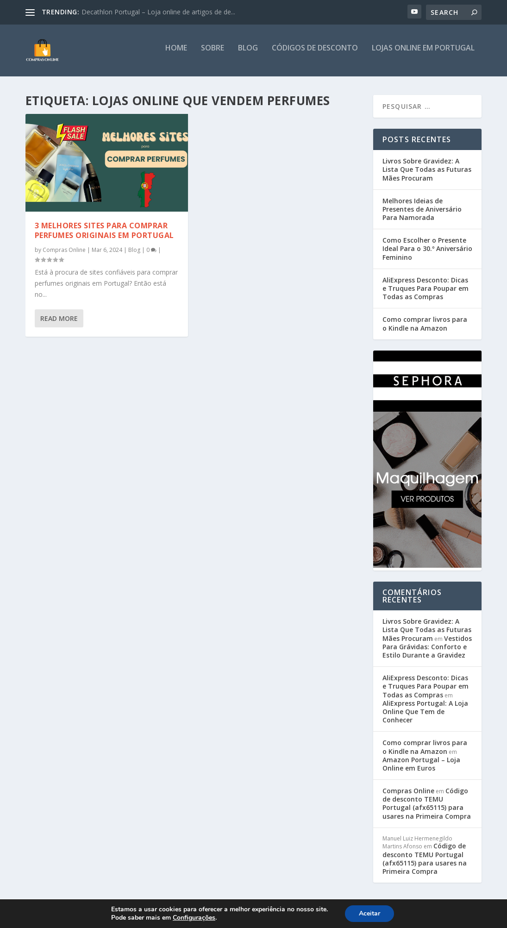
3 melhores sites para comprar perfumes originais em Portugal (104, 236)
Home (176, 54)
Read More (59, 324)
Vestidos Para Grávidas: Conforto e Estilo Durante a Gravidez (427, 652)
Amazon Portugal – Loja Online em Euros (421, 769)
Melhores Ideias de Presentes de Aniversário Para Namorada (422, 214)
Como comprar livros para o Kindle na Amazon (424, 329)
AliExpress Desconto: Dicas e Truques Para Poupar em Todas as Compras (425, 294)
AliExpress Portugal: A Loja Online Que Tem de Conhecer (425, 717)
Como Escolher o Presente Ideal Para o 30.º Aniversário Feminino (427, 254)
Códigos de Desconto (315, 54)
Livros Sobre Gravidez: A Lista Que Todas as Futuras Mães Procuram (426, 175)
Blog (248, 54)
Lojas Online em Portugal (423, 54)
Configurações (194, 918)
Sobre (212, 54)
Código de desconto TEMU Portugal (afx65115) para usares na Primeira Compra (426, 809)
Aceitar (369, 913)
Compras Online (64, 255)
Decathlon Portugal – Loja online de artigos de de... (158, 11)
